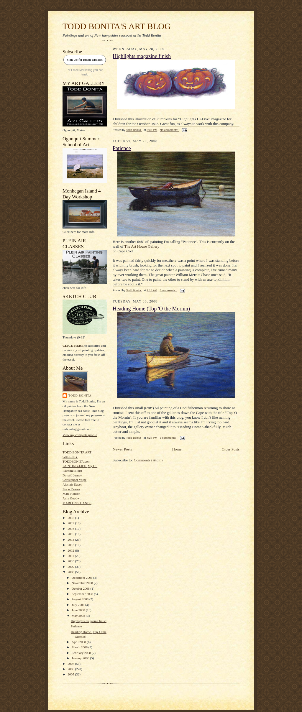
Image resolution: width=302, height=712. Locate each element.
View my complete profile (80, 435)
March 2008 (80, 647)
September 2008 (83, 594)
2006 (71, 669)
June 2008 (79, 610)
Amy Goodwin (72, 498)
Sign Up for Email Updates (85, 59)
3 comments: (168, 290)
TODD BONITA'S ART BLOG (117, 26)
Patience (76, 626)
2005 (71, 674)
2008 (71, 572)
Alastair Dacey (72, 484)
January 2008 (81, 658)
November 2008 (83, 583)
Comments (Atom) (148, 460)
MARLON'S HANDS (77, 503)
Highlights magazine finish (88, 621)
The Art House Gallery (141, 246)
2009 (71, 566)
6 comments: (168, 437)
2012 (71, 550)
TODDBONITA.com (76, 461)
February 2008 (82, 653)
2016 (71, 528)
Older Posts (230, 449)
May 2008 (79, 615)
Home (177, 449)
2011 (71, 556)
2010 (71, 561)
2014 (71, 539)
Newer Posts (122, 449)
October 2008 (81, 588)
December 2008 (82, 577)
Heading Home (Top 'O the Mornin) (151, 309)
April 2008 (79, 642)
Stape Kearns (71, 489)
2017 (71, 523)
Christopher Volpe (74, 479)
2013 (71, 545)
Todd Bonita (79, 395)
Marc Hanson (72, 493)
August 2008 (80, 599)
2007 (71, 663)
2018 (71, 517)
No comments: (169, 129)
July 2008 (79, 604)
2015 (71, 534)
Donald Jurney (72, 475)
